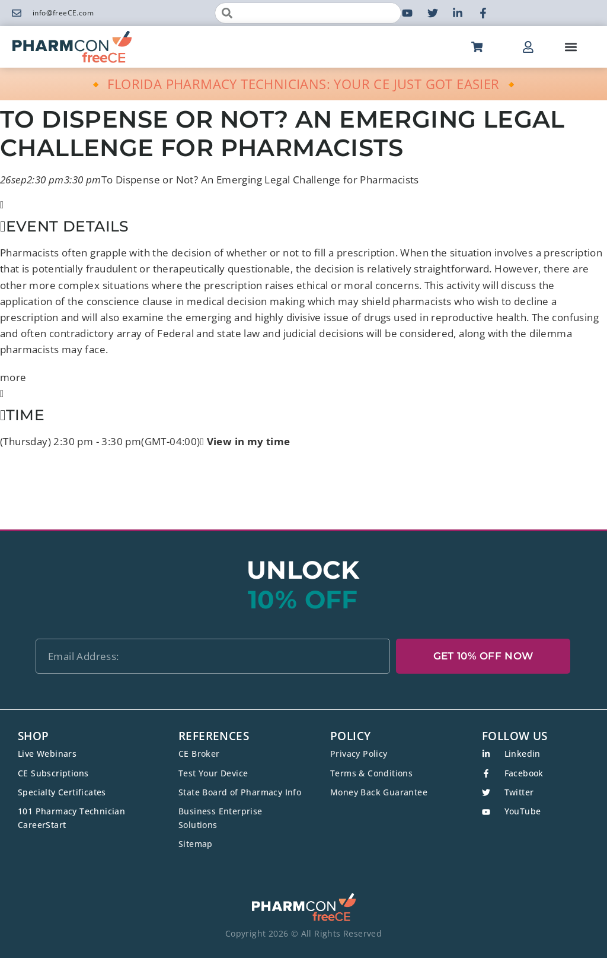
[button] (570, 47)
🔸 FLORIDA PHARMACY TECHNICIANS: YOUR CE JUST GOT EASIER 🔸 (304, 84)
